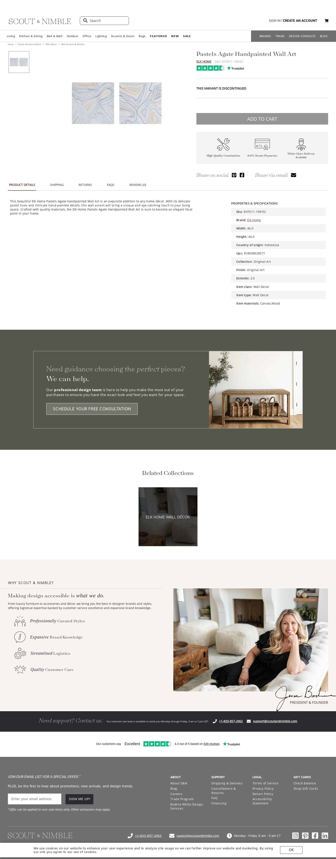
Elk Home (203, 61)
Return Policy (263, 794)
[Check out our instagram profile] (295, 835)
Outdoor (72, 36)
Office (87, 36)
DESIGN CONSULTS (302, 36)
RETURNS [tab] (85, 185)
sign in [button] (274, 21)
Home (11, 44)
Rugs (142, 36)
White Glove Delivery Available (301, 155)
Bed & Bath (55, 36)
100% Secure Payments (262, 155)
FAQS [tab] (110, 185)
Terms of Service (266, 783)
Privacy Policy (263, 788)
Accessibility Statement (262, 801)
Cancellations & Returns (223, 790)
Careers (176, 794)
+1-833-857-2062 (231, 721)
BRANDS (265, 36)
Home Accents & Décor (30, 44)
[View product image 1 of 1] (18, 62)
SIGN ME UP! (80, 799)
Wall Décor (51, 44)
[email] (34, 799)
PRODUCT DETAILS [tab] (22, 185)
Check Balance (305, 783)
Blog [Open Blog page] (173, 788)
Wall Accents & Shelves (72, 44)
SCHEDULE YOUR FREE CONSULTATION (92, 408)
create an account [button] (300, 21)
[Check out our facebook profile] (315, 835)
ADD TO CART (262, 119)
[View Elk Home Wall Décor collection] (168, 517)
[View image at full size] (116, 103)
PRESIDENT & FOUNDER (309, 702)
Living (11, 36)
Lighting (101, 36)
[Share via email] (293, 174)
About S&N (178, 783)
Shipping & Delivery (226, 783)
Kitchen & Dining (30, 36)
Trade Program (182, 799)
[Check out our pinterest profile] (305, 835)
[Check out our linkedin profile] (325, 835)
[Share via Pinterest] (234, 174)
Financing (218, 803)
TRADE (280, 36)
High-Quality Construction (223, 155)
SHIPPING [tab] (57, 185)
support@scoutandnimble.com (275, 721)
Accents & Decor (122, 36)
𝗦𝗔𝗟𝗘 (187, 36)
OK (291, 850)
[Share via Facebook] (242, 174)
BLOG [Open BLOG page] (323, 36)
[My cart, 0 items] (327, 21)
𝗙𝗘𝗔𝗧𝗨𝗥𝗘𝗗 (158, 36)
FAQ (214, 798)
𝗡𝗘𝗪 (175, 36)
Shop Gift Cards (306, 788)
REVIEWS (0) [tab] (137, 185)
